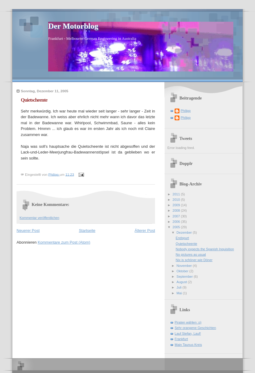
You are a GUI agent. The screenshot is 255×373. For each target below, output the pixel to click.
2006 (177, 221)
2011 (177, 194)
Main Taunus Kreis (188, 344)
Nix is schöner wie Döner (194, 260)
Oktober (182, 271)
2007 (177, 216)
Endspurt (182, 238)
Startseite (87, 230)
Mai (179, 293)
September (185, 276)
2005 (177, 227)
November (184, 265)
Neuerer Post (28, 230)
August (182, 282)
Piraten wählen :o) (188, 322)
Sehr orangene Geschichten (195, 328)
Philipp (186, 110)
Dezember (184, 232)
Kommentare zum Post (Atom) (64, 242)
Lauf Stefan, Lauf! (188, 333)
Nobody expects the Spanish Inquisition (205, 249)
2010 (177, 199)
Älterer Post (145, 230)
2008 (177, 210)
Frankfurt (181, 339)
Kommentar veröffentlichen (39, 218)
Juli (179, 287)
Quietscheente (186, 243)
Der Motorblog (73, 26)
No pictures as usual (191, 254)
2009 (177, 205)
